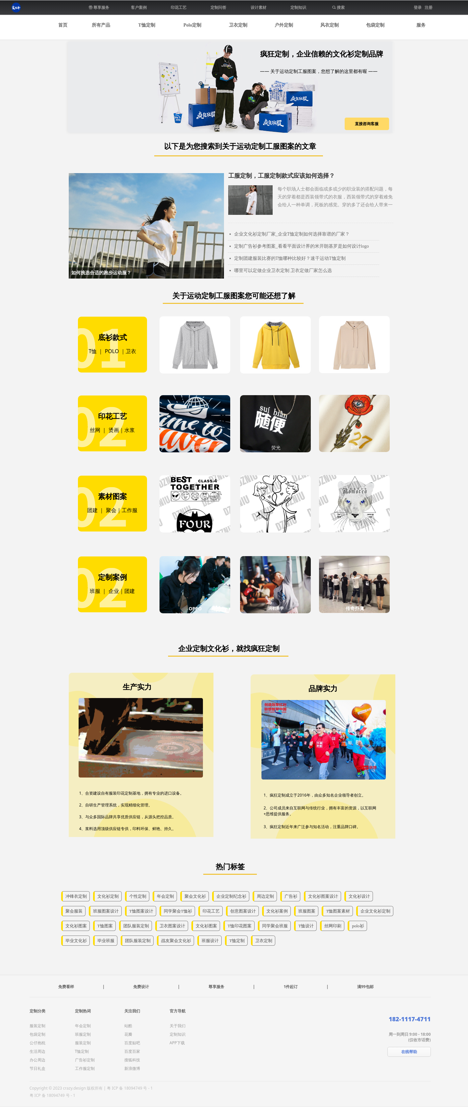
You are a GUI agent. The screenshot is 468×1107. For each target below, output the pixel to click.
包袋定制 (375, 25)
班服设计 (210, 940)
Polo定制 (192, 25)
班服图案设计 (106, 911)
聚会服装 (74, 911)
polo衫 (358, 925)
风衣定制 (329, 25)
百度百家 (132, 1051)
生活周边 (37, 1051)
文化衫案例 (277, 911)
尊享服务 (216, 986)
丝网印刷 (332, 925)
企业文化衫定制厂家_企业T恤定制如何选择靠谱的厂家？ (292, 234)
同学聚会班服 (275, 925)
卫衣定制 (238, 25)
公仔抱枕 (37, 1043)
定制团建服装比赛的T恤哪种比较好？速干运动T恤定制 (290, 258)
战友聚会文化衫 (176, 940)
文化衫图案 (76, 925)
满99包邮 (365, 986)
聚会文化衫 (195, 896)
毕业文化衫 (76, 940)
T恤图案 (105, 925)
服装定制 (37, 1025)
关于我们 (177, 1025)
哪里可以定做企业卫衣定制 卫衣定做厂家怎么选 (283, 270)
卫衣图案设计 (172, 925)
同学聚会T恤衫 (178, 911)
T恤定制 (146, 25)
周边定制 (265, 896)
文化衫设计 (359, 896)
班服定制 (83, 1034)
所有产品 (101, 25)
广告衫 (290, 896)
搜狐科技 (132, 1060)
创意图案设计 (243, 911)
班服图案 (306, 911)
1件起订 (290, 986)
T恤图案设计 (141, 911)
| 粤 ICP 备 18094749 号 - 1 (128, 1088)
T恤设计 (306, 925)
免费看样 (66, 986)
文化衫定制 (108, 896)
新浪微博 (132, 1068)
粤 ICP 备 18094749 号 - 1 (52, 1095)
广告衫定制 (85, 1060)
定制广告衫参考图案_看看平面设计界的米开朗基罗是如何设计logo (301, 246)
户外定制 (284, 25)
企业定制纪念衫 (231, 896)
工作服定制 (85, 1068)
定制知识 (177, 1034)
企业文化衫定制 (375, 911)
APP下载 (177, 1043)
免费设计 (141, 986)
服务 (421, 25)
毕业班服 (105, 940)
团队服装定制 (136, 925)
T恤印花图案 (240, 925)
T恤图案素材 (338, 911)
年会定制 (165, 896)
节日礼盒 (37, 1068)
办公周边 (37, 1060)
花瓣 (128, 1034)
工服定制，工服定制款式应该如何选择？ (281, 175)
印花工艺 (211, 911)
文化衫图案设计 (323, 896)
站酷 (128, 1025)
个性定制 (137, 896)
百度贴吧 (132, 1043)
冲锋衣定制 (76, 896)
